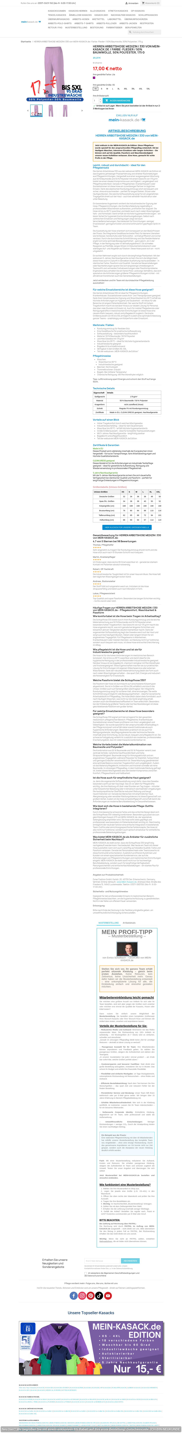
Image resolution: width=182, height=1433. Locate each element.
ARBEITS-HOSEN (80, 19)
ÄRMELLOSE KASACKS (80, 15)
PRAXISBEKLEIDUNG (27, 1425)
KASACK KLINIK (76, 1388)
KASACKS (49, 1388)
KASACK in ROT (54, 1399)
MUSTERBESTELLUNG (76, 27)
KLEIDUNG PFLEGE (108, 1423)
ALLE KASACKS (97, 10)
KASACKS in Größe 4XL (152, 1411)
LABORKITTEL (114, 19)
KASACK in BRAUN (149, 1399)
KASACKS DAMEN (57, 10)
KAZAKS (41, 1390)
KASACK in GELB (133, 1399)
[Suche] (144, 32)
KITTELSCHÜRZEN (69, 1390)
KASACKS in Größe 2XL (114, 1411)
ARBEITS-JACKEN (128, 23)
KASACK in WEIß (25, 1399)
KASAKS (87, 1388)
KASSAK (95, 1388)
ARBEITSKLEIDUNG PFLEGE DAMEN (51, 1425)
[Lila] (94, 78)
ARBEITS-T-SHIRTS (84, 23)
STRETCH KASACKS (118, 10)
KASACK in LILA (78, 1402)
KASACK (40, 1388)
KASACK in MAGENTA (114, 1402)
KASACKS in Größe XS (27, 1411)
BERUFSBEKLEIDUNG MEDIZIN (62, 1423)
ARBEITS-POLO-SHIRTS (60, 23)
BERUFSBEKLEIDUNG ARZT (147, 1425)
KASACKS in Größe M (62, 1411)
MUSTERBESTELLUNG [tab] (109, 923)
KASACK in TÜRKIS (63, 1402)
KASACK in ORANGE (88, 1399)
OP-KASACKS (138, 10)
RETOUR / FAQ (55, 27)
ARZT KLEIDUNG (103, 1425)
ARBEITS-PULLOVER (106, 23)
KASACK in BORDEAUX (95, 1402)
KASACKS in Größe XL (96, 1411)
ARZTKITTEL (98, 19)
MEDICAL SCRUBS (53, 1390)
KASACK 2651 (101, 15)
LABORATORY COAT (88, 1425)
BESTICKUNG (96, 27)
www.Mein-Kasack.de (127, 882)
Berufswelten (133, 27)
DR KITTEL (121, 1423)
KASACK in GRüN (119, 1399)
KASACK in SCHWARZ (70, 1399)
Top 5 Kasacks (31, 1388)
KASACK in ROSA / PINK (28, 1402)
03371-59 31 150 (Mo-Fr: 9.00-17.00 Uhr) (57, 3)
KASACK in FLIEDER (47, 1402)
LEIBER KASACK (134, 1388)
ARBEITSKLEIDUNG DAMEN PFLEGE (141, 1423)
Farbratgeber (114, 27)
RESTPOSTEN (147, 23)
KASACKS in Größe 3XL (133, 1411)
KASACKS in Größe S (44, 1411)
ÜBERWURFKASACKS (59, 19)
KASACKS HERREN (78, 10)
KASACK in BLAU (104, 1399)
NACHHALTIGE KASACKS (123, 15)
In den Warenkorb (117, 100)
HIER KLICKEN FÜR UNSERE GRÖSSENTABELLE (127, 527)
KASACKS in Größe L (79, 1411)
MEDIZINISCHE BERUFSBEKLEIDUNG (34, 1423)
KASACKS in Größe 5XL (28, 1414)
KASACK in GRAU (40, 1399)
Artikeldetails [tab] (129, 923)
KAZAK (34, 1390)
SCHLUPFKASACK (119, 1388)
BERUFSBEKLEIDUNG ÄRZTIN (123, 1425)
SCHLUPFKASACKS (148, 15)
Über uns (22, 1388)
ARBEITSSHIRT (73, 1425)
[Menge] (96, 100)
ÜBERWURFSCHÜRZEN (135, 19)
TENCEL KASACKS (57, 15)
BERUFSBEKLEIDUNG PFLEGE (87, 1423)
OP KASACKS (105, 1388)
